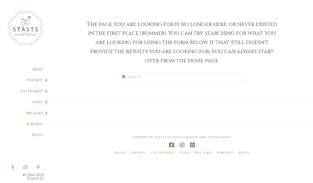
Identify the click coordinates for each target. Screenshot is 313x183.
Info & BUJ (203, 153)
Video (184, 153)
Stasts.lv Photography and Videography (193, 137)
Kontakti (225, 153)
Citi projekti (163, 153)
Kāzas (120, 153)
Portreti (138, 153)
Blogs (244, 153)
